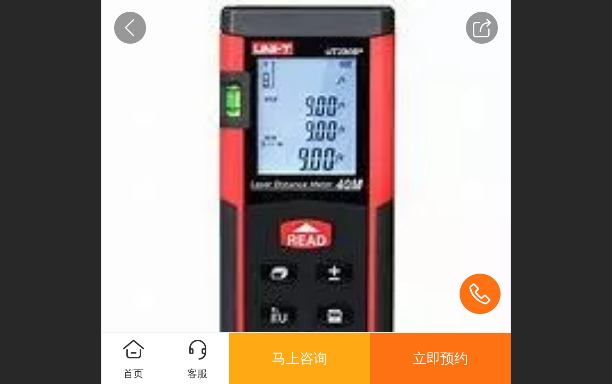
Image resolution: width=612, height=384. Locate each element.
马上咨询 (299, 358)
